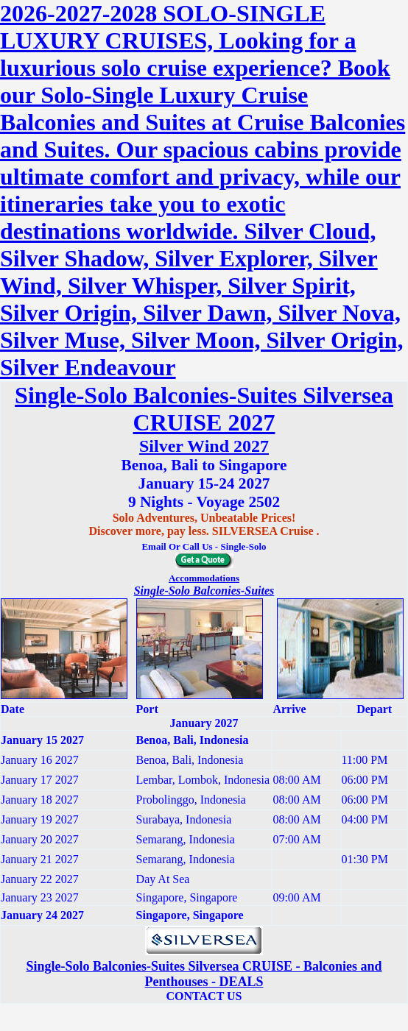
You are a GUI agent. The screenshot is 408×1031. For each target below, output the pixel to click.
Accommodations (204, 578)
